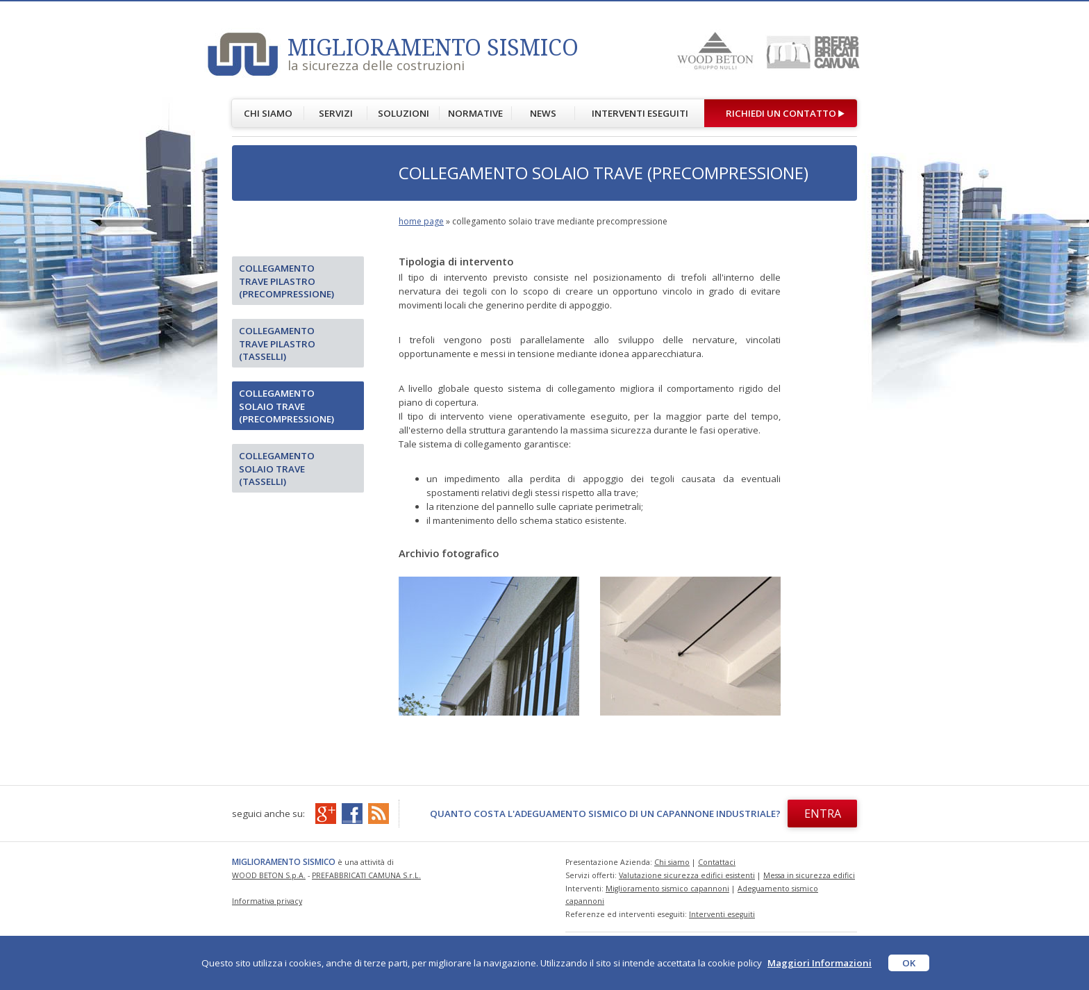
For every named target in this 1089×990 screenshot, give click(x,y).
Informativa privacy (267, 901)
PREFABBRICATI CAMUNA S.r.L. (366, 875)
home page (421, 221)
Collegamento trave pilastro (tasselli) (277, 343)
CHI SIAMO (268, 113)
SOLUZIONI (403, 113)
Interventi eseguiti (722, 914)
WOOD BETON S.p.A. (269, 875)
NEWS (543, 113)
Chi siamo (672, 862)
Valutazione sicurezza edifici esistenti (687, 875)
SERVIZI (336, 113)
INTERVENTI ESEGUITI (640, 113)
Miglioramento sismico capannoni (667, 888)
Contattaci (716, 862)
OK (908, 963)
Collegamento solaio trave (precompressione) (286, 406)
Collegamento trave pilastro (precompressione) (286, 281)
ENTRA (822, 813)
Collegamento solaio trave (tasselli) (277, 468)
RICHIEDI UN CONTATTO (781, 113)
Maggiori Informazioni (819, 963)
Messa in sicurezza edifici (809, 875)
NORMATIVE (475, 113)
